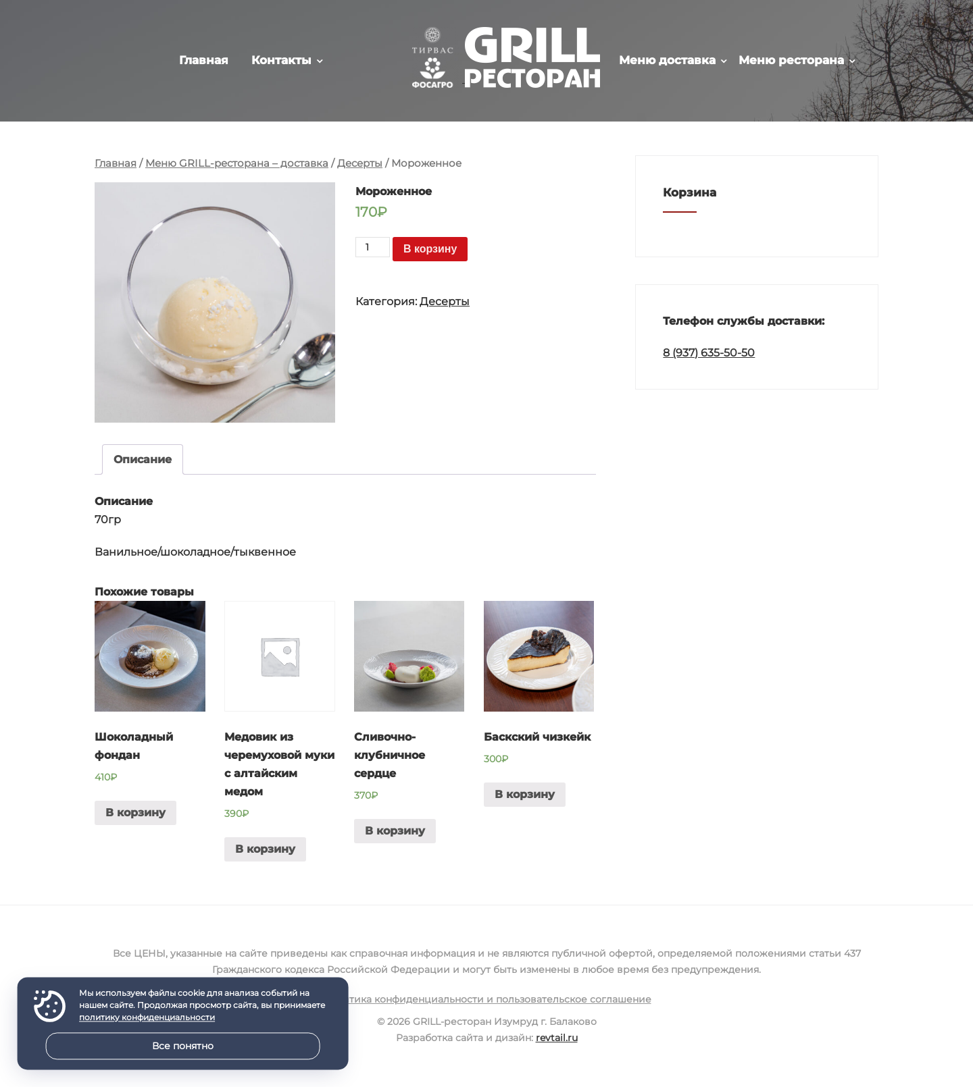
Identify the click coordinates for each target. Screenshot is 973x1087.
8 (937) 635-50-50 (709, 352)
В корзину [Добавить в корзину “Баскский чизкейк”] (525, 794)
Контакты (281, 60)
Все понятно (183, 1046)
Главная (203, 60)
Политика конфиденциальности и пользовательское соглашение (486, 999)
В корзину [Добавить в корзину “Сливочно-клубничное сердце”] (395, 830)
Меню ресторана (791, 60)
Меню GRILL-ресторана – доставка (236, 163)
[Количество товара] (372, 247)
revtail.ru (557, 1038)
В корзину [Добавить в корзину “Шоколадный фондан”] (135, 812)
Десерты (359, 163)
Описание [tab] (143, 459)
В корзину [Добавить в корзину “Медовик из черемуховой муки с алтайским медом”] (265, 849)
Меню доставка (667, 60)
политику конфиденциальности (147, 1018)
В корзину (430, 249)
